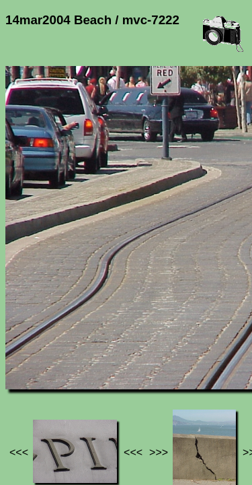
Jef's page (29, 375)
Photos (80, 375)
